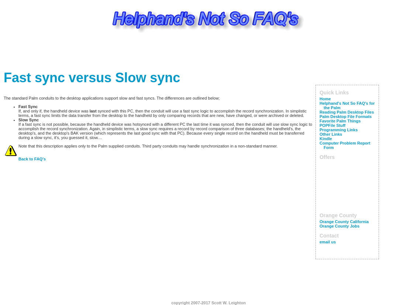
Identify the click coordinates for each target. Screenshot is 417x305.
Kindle (326, 138)
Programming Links (339, 130)
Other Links (331, 134)
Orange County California (344, 221)
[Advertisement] (208, 53)
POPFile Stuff (332, 125)
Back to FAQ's (32, 159)
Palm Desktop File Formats (346, 116)
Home (325, 99)
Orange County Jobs (339, 226)
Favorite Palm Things (340, 121)
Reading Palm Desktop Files (347, 112)
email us (328, 242)
